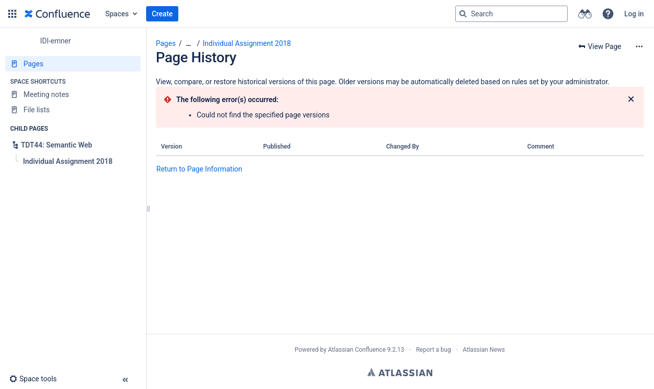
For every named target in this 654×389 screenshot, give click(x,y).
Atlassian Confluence (357, 349)
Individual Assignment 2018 (247, 43)
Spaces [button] (117, 14)
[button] (12, 14)
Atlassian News (484, 349)
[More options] (639, 46)
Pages (166, 43)
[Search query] (511, 14)
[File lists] (73, 109)
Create (162, 14)
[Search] (463, 14)
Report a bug (433, 349)
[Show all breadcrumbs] (188, 43)
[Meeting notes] (73, 94)
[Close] (631, 99)
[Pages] (73, 63)
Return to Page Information (199, 169)
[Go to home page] (57, 14)
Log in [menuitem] (634, 14)
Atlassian (399, 372)
